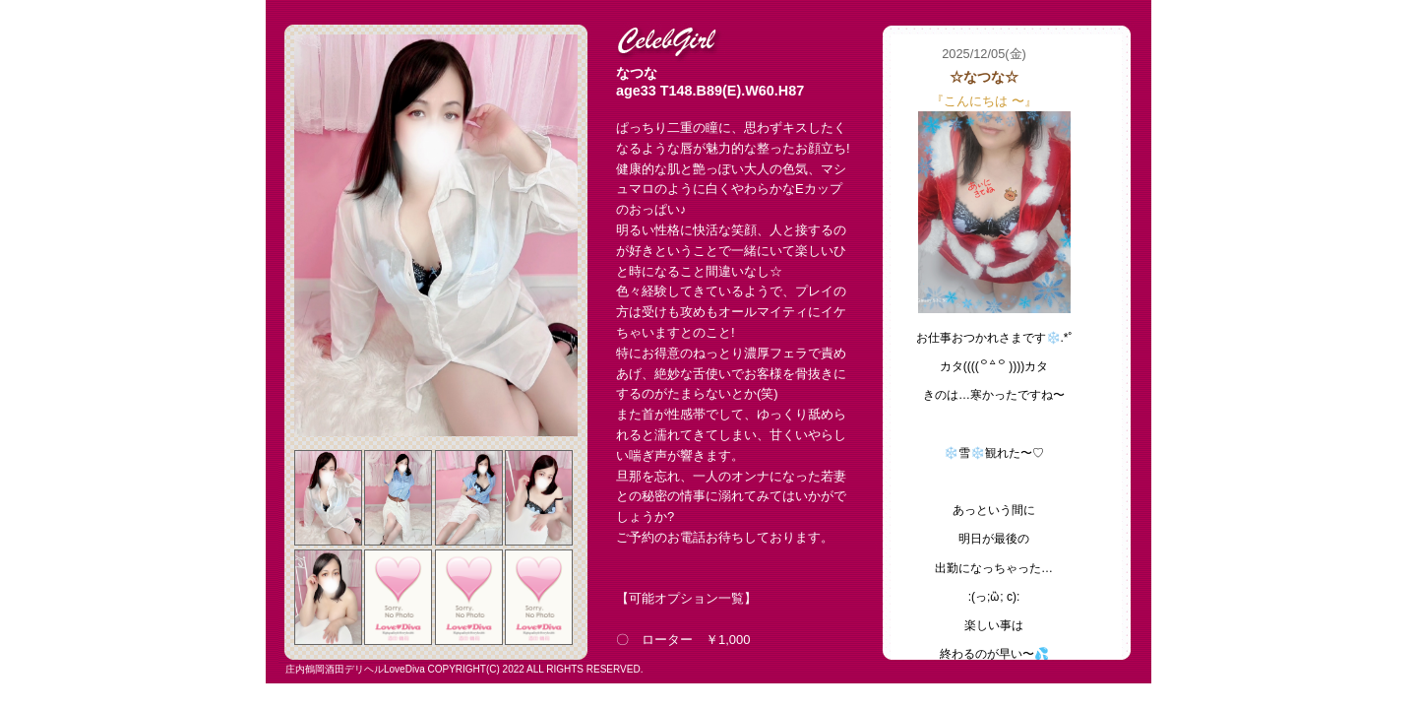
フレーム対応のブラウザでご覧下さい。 (1006, 347)
